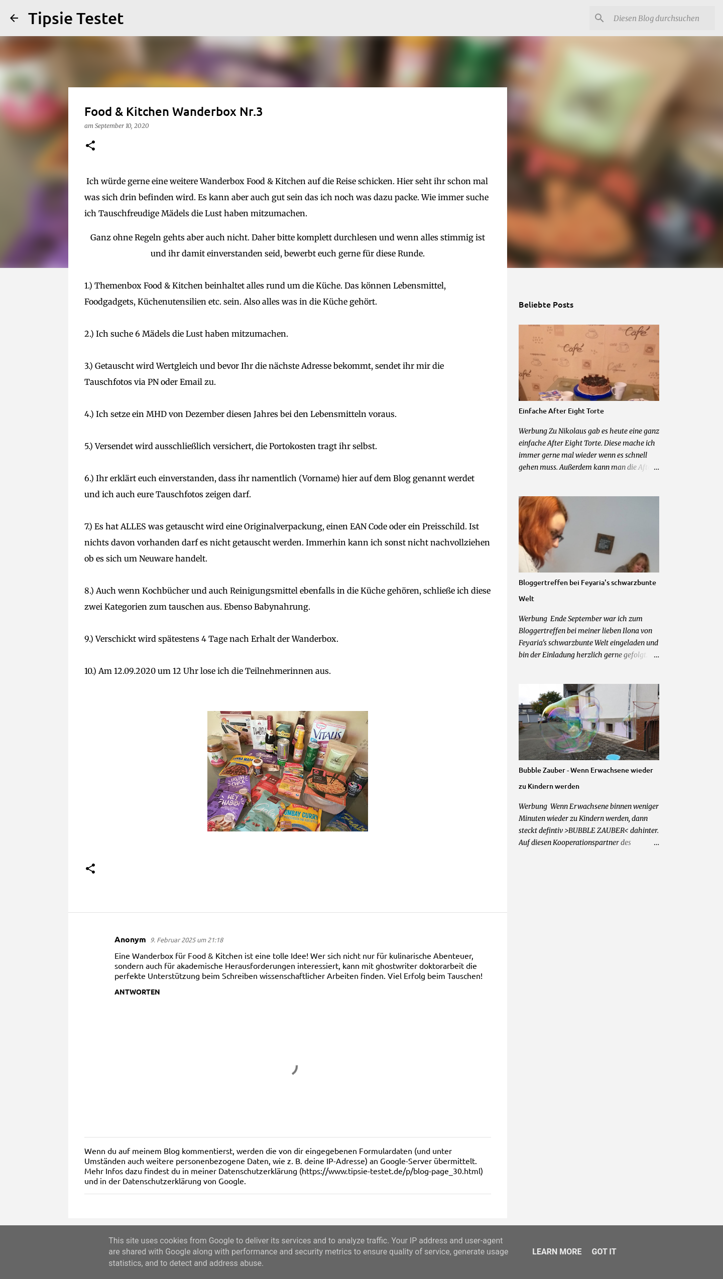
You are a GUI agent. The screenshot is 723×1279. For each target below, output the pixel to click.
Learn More (556, 1251)
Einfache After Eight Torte (561, 410)
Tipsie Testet (76, 18)
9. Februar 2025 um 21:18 (186, 939)
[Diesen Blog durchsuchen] (662, 18)
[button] (90, 146)
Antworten (137, 991)
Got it (603, 1251)
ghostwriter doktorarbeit (420, 965)
